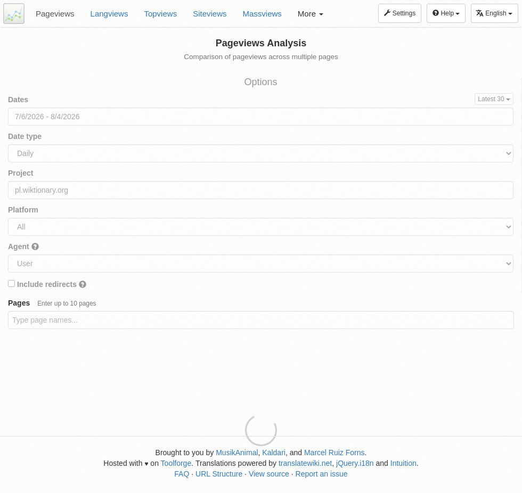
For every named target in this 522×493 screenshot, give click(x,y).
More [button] (310, 13)
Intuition (403, 463)
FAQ (181, 474)
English (494, 13)
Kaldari (274, 452)
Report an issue (322, 474)
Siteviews (209, 13)
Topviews (160, 13)
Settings (399, 13)
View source (269, 474)
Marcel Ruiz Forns (334, 452)
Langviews (109, 13)
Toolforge (176, 463)
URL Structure (218, 474)
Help (446, 13)
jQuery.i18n (355, 463)
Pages (52, 303)
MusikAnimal (237, 452)
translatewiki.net (305, 463)
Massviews (262, 13)
